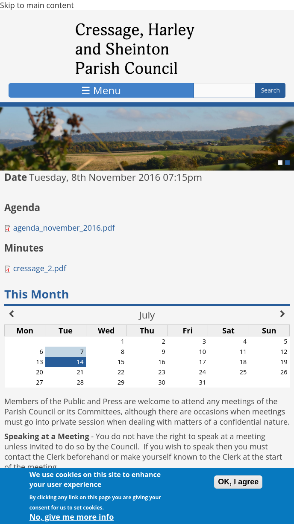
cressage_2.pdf (39, 268)
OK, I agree (238, 485)
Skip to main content (37, 5)
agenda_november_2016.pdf (64, 228)
